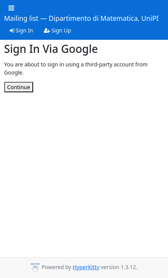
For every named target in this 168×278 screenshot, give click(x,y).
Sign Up (57, 30)
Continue (18, 87)
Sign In (21, 30)
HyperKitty (85, 267)
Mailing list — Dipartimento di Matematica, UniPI (81, 18)
